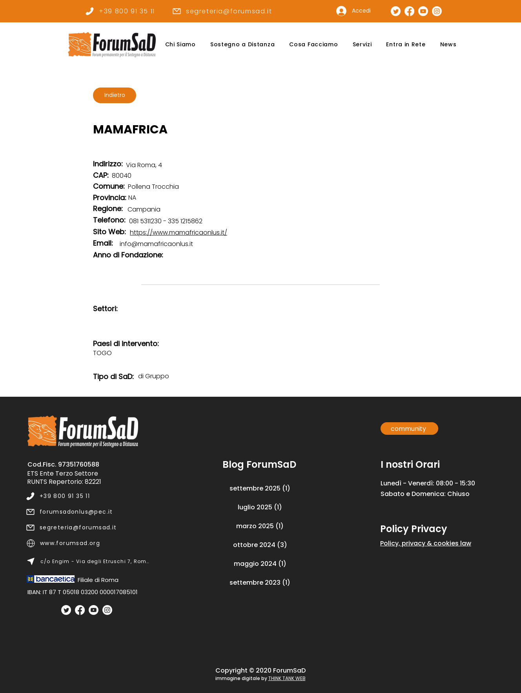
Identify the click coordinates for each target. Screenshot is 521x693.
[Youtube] (93, 610)
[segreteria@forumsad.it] (222, 11)
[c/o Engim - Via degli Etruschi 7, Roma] (88, 561)
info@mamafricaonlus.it (156, 243)
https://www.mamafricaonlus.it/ (178, 232)
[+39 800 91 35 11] (120, 11)
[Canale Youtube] (423, 11)
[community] (409, 428)
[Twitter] (66, 610)
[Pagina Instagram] (437, 11)
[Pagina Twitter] (396, 11)
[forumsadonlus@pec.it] (88, 512)
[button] (180, 44)
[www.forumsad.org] (88, 543)
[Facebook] (80, 610)
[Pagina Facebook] (409, 11)
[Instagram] (107, 610)
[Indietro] (114, 95)
